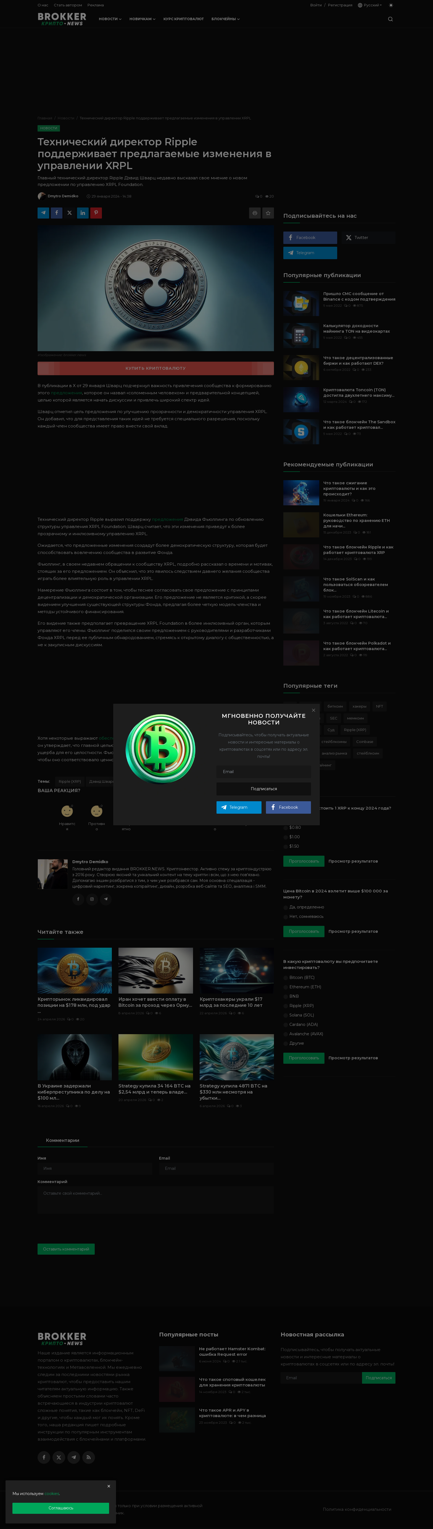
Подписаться (264, 788)
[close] (108, 1486)
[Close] (313, 710)
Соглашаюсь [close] (61, 1508)
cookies (51, 1493)
